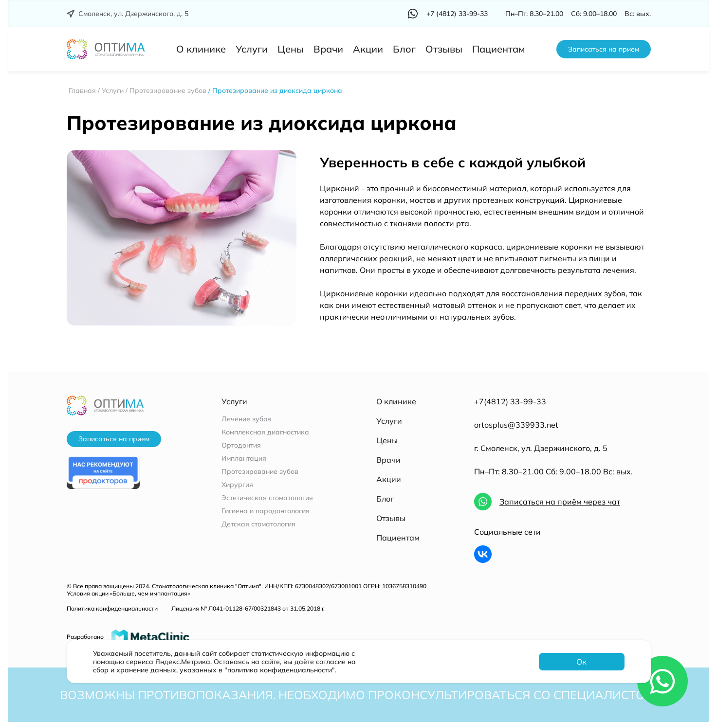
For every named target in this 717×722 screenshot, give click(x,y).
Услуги (252, 49)
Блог (404, 49)
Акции (368, 49)
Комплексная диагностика (265, 432)
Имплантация (243, 458)
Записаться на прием (603, 49)
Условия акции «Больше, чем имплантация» (128, 593)
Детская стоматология (258, 524)
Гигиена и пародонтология (265, 511)
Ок (581, 662)
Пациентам (498, 49)
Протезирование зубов (259, 472)
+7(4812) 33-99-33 (510, 401)
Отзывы (443, 49)
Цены (290, 49)
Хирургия (237, 485)
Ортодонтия (241, 445)
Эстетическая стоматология (267, 498)
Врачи (328, 49)
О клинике (201, 49)
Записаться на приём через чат (559, 501)
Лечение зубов (246, 419)
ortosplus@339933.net (516, 425)
